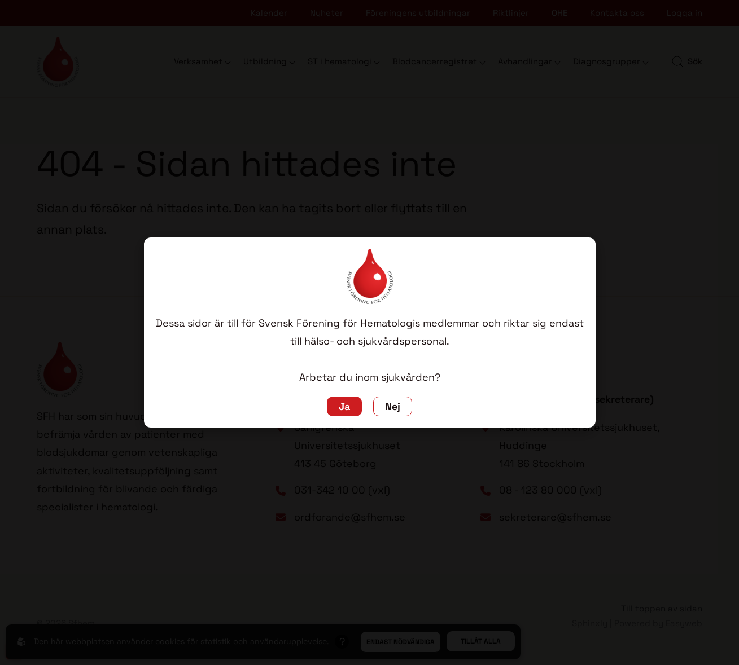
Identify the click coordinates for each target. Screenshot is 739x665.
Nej (392, 406)
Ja (344, 406)
